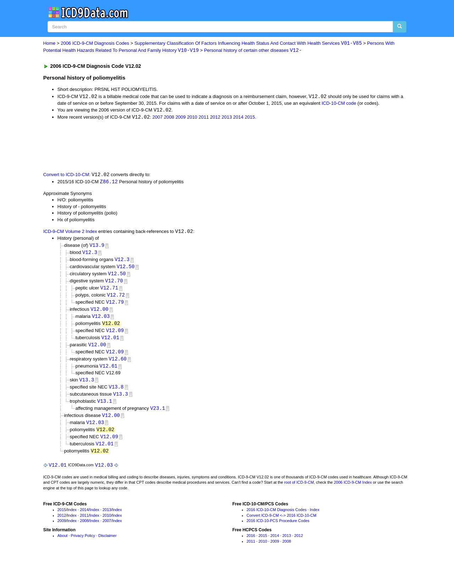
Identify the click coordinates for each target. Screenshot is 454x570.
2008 (169, 118)
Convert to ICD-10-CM (66, 175)
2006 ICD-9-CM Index (353, 490)
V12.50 (125, 268)
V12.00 (99, 312)
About (62, 543)
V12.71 (109, 290)
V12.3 (89, 254)
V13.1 (104, 406)
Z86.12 (109, 182)
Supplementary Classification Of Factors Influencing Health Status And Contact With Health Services (248, 43)
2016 (251, 543)
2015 (250, 118)
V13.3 (86, 384)
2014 (238, 118)
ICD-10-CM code (339, 103)
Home (49, 43)
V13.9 (96, 247)
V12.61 (108, 371)
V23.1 (157, 414)
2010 (192, 118)
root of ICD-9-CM (299, 490)
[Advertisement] (170, 146)
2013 (227, 118)
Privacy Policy (83, 543)
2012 (215, 118)
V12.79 (115, 305)
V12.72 (116, 297)
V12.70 (114, 283)
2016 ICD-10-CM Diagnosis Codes (276, 517)
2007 (158, 118)
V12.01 (110, 341)
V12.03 (101, 319)
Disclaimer (107, 543)
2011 (204, 118)
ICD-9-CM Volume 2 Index (70, 233)
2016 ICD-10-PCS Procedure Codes (278, 528)
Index (72, 517)
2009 (181, 118)
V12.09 (115, 334)
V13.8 (116, 392)
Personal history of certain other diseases (253, 50)
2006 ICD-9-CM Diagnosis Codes (95, 43)
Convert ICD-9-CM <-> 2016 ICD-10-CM (281, 523)
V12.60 (117, 363)
